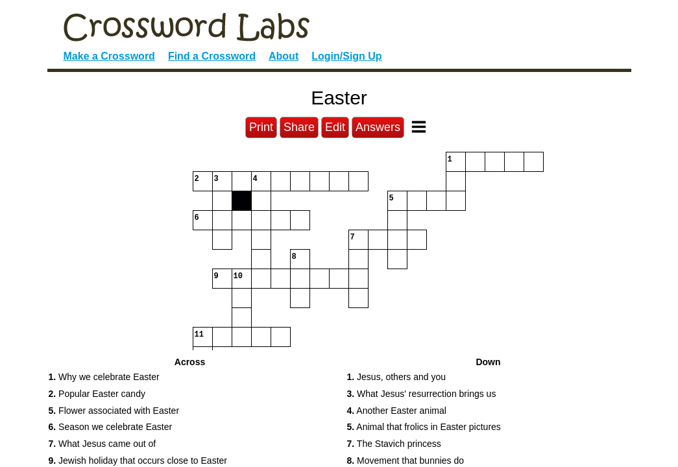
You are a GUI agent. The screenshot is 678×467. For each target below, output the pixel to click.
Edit (335, 127)
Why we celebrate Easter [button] (104, 377)
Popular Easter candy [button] (97, 394)
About (283, 56)
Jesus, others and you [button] (396, 377)
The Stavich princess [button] (394, 443)
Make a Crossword (109, 56)
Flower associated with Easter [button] (114, 410)
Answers (378, 127)
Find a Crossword (212, 56)
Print (261, 127)
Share (299, 127)
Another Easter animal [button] (396, 410)
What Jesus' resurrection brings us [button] (421, 394)
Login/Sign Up (346, 56)
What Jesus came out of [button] (102, 443)
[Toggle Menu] (418, 126)
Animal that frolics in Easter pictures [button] (424, 427)
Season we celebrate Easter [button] (111, 427)
